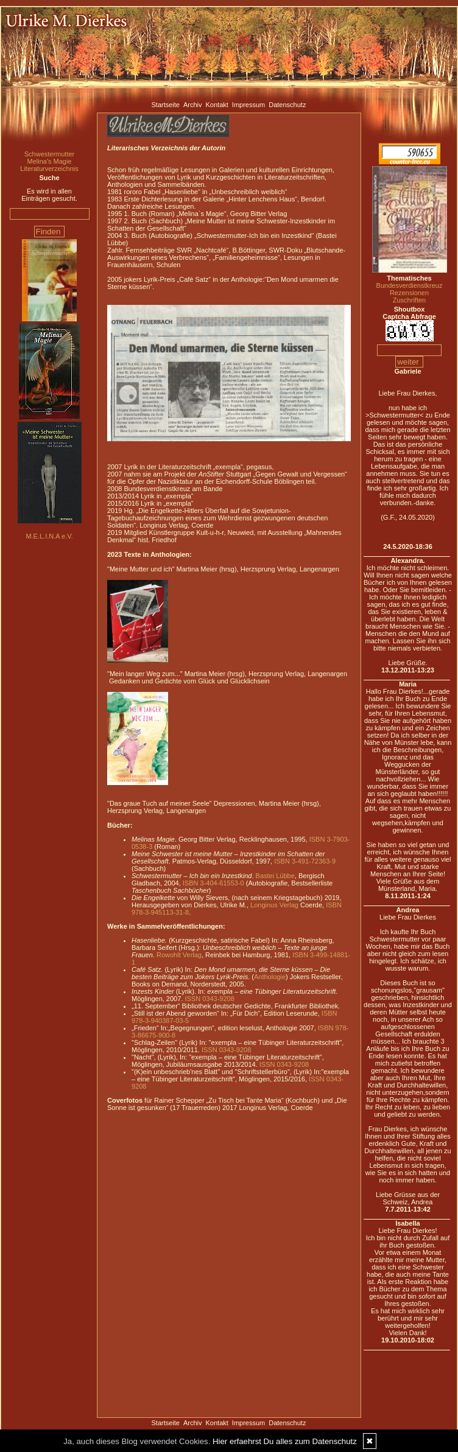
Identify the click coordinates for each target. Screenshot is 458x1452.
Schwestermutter (49, 154)
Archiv (192, 104)
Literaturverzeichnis (49, 168)
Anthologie (270, 976)
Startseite (166, 104)
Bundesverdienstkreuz (409, 285)
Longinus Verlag (274, 905)
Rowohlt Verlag (179, 954)
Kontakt (217, 104)
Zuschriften (409, 300)
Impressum (248, 104)
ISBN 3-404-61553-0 (213, 883)
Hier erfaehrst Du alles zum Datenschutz (285, 1441)
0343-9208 (218, 998)
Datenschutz (287, 104)
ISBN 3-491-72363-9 (305, 861)
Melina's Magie (49, 161)
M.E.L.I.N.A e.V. (49, 536)
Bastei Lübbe (275, 875)
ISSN (192, 998)
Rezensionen (409, 292)
